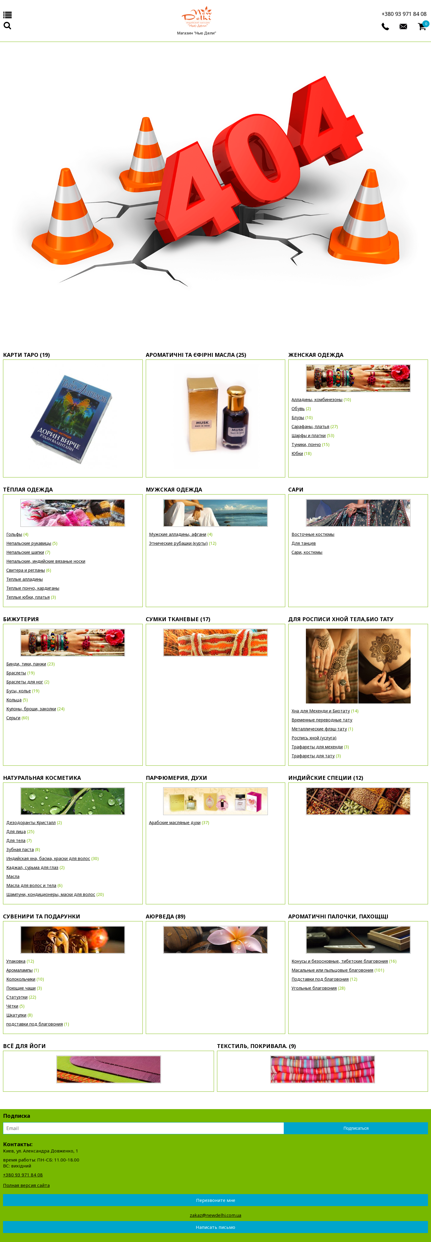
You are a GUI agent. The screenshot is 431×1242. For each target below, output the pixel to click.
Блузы (298, 417)
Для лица (16, 831)
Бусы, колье (18, 691)
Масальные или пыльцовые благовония (332, 970)
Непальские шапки (25, 552)
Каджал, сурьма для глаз (32, 867)
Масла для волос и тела (31, 885)
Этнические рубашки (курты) (178, 543)
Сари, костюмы (307, 552)
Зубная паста (20, 849)
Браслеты (16, 673)
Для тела (15, 840)
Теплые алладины (24, 579)
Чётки (12, 1006)
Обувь (298, 408)
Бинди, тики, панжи (26, 664)
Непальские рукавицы (28, 543)
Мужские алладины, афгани (177, 534)
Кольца (14, 700)
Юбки (297, 453)
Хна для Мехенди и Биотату (321, 711)
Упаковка (15, 961)
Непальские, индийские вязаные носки (45, 561)
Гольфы (14, 534)
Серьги (13, 718)
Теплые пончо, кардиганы (32, 588)
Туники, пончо (306, 444)
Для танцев (304, 543)
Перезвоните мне (215, 1200)
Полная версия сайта (26, 1185)
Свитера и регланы (25, 570)
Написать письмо (215, 1227)
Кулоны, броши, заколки (31, 709)
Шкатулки (16, 1015)
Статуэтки (17, 997)
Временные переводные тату (322, 720)
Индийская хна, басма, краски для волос (48, 858)
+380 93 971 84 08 (404, 13)
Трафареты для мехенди (317, 747)
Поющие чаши (21, 988)
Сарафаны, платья (310, 426)
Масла (12, 876)
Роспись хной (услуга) (314, 738)
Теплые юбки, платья (28, 597)
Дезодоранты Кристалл (31, 822)
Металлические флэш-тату (319, 729)
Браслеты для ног (24, 682)
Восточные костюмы (313, 534)
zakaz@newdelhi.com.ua (215, 1215)
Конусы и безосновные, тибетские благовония (340, 961)
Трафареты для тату (313, 756)
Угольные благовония (314, 988)
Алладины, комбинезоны (317, 399)
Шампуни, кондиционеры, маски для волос (50, 894)
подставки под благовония (34, 1024)
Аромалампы (19, 970)
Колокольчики (20, 979)
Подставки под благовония (320, 979)
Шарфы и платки (309, 435)
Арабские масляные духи (175, 822)
